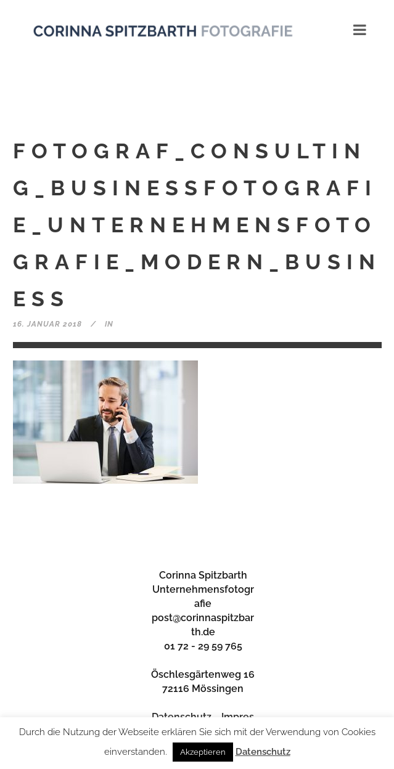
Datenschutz (263, 751)
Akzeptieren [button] (203, 752)
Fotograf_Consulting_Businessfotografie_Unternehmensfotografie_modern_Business (197, 225)
